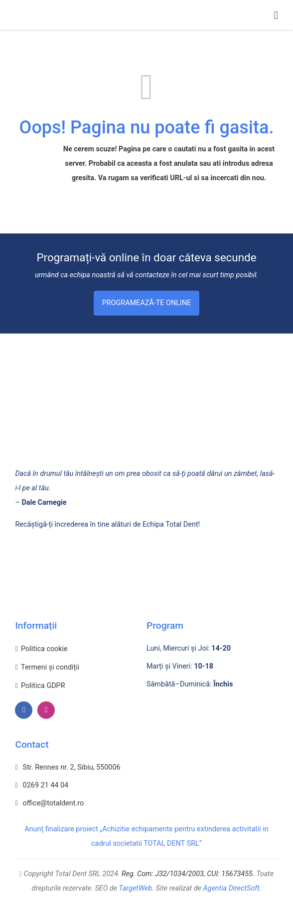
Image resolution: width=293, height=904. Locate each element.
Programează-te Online (146, 303)
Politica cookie (44, 649)
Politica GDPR (43, 685)
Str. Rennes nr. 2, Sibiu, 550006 (67, 767)
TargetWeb (135, 888)
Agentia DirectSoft (231, 888)
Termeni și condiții (50, 667)
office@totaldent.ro (49, 803)
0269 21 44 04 (41, 785)
